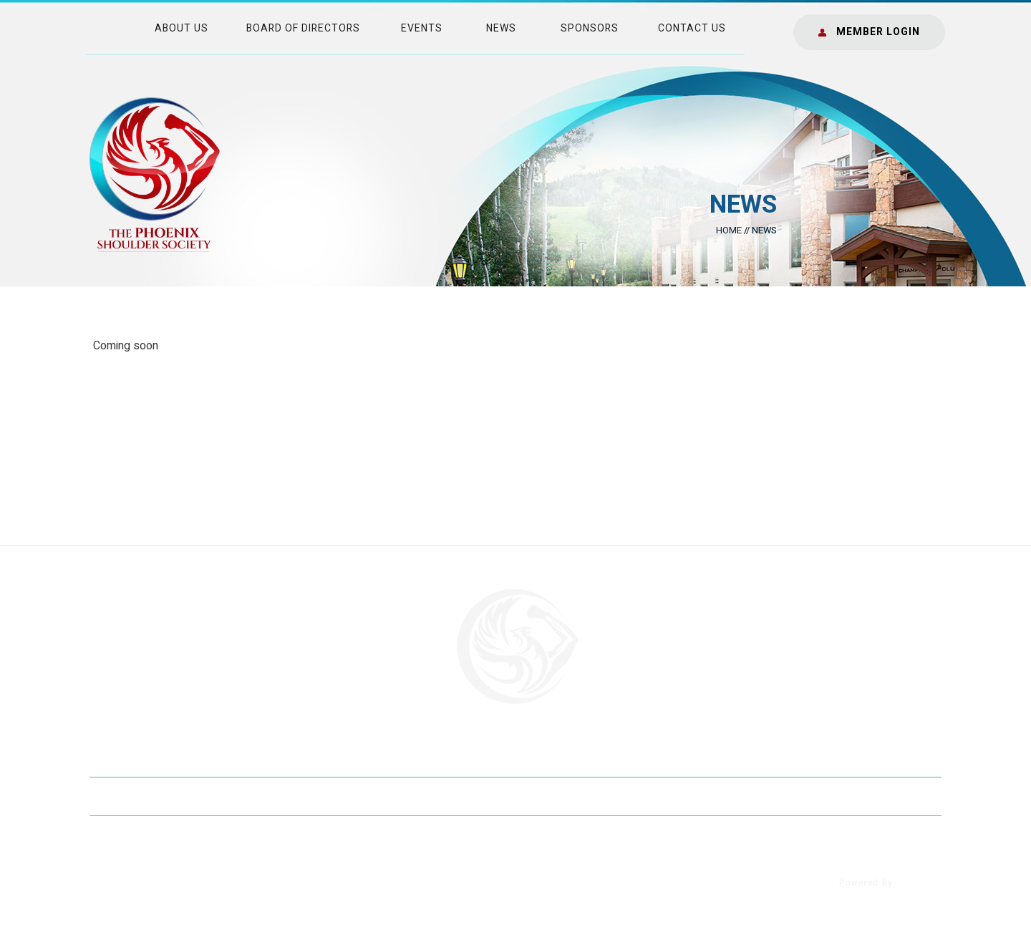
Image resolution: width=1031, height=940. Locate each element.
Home (729, 230)
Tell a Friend (594, 796)
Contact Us (692, 28)
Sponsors (590, 28)
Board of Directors (303, 28)
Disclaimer (214, 796)
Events (421, 28)
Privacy (309, 796)
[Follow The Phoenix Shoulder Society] (109, 894)
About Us (181, 28)
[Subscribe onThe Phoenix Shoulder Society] (227, 894)
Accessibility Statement (849, 796)
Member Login (878, 31)
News (501, 28)
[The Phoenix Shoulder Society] (154, 174)
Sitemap (396, 796)
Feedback (487, 796)
